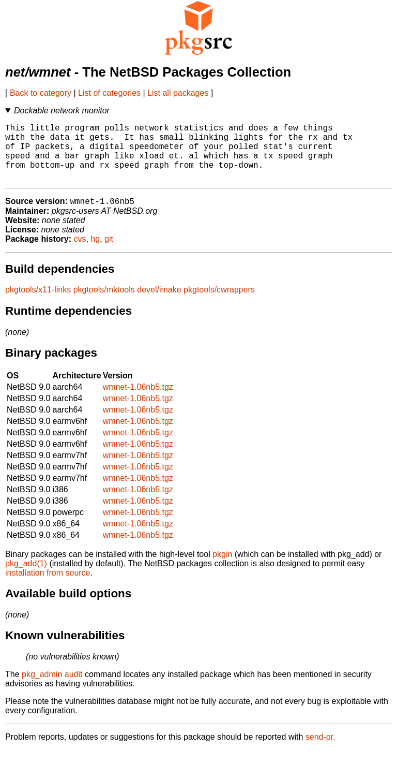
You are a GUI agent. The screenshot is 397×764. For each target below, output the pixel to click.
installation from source (47, 586)
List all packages (177, 93)
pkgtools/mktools (104, 303)
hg (95, 252)
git (108, 252)
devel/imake (159, 303)
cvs (80, 252)
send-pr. (320, 750)
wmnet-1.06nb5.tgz (138, 400)
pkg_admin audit (52, 688)
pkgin (222, 568)
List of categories (109, 93)
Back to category (40, 93)
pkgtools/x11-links (38, 303)
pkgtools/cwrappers (219, 303)
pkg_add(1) (26, 577)
